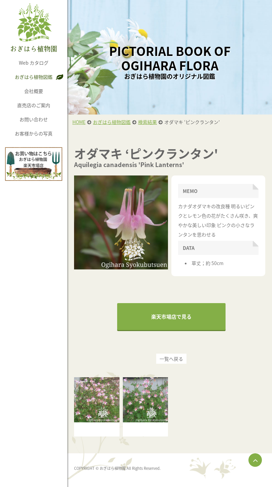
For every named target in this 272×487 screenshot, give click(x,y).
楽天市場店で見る (171, 316)
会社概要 (33, 91)
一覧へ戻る (171, 358)
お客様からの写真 (34, 133)
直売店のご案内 (33, 105)
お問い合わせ (34, 119)
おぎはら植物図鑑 (34, 76)
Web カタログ (33, 62)
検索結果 (147, 122)
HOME (79, 122)
